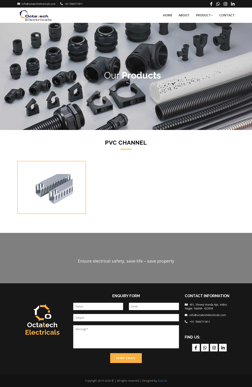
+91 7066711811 (74, 4)
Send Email (126, 358)
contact (227, 15)
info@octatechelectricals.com (38, 4)
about (184, 15)
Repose (162, 380)
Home (167, 15)
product (204, 15)
